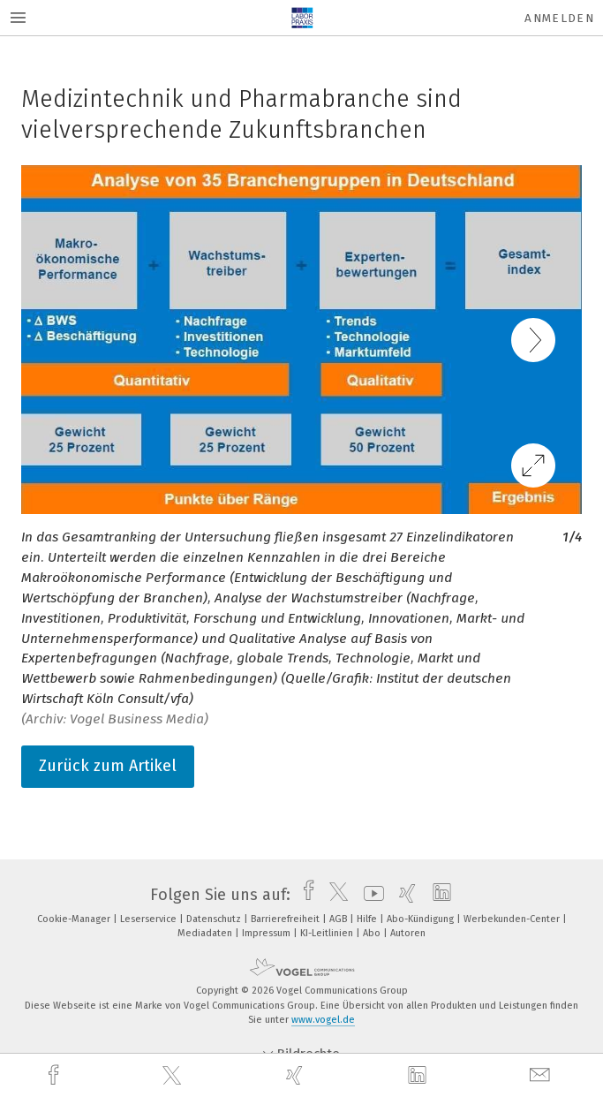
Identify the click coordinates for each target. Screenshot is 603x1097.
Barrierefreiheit (286, 919)
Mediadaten (206, 933)
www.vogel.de (323, 1019)
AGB (339, 919)
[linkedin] (419, 1075)
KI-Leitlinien (328, 933)
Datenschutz (215, 919)
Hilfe (368, 919)
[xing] (296, 1075)
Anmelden (559, 18)
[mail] (542, 1075)
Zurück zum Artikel (108, 765)
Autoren (408, 933)
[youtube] (369, 894)
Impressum (267, 933)
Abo (373, 933)
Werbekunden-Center (513, 919)
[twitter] (174, 1075)
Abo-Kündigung (421, 919)
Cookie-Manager (75, 919)
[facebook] (56, 1075)
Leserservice (149, 919)
